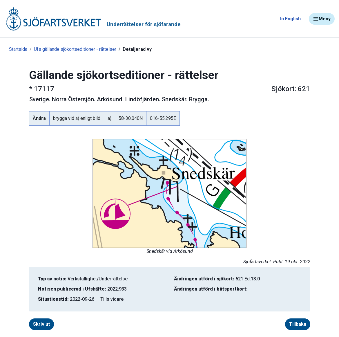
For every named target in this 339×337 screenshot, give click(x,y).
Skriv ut (41, 324)
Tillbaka (297, 324)
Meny (322, 19)
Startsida (18, 49)
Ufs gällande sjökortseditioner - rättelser (75, 49)
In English (290, 18)
